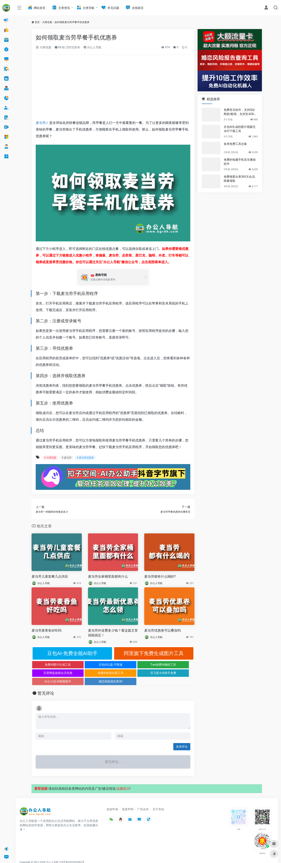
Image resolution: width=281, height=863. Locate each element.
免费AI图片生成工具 (52, 664)
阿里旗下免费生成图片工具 (154, 653)
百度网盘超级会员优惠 (174, 664)
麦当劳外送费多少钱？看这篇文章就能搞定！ (113, 632)
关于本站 (158, 800)
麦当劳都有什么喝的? (160, 576)
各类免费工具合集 (235, 143)
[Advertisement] (113, 89)
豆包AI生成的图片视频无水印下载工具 (239, 129)
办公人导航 (92, 47)
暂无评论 (46, 684)
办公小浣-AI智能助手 (133, 673)
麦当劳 (41, 123)
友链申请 (112, 800)
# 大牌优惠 (50, 457)
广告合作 (143, 800)
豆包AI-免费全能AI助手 (72, 653)
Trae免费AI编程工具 (133, 664)
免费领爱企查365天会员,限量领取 (239, 178)
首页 (37, 22)
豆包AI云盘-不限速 (93, 664)
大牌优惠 (47, 22)
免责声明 (127, 800)
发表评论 (182, 738)
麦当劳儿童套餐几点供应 (50, 576)
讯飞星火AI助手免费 (93, 673)
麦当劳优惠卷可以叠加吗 (162, 630)
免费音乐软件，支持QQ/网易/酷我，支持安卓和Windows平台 (240, 112)
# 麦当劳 (66, 457)
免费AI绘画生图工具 (52, 673)
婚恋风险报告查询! (174, 673)
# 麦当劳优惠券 (85, 457)
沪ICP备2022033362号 (71, 853)
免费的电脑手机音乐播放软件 (240, 161)
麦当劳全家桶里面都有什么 (108, 576)
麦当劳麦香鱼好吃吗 (46, 630)
